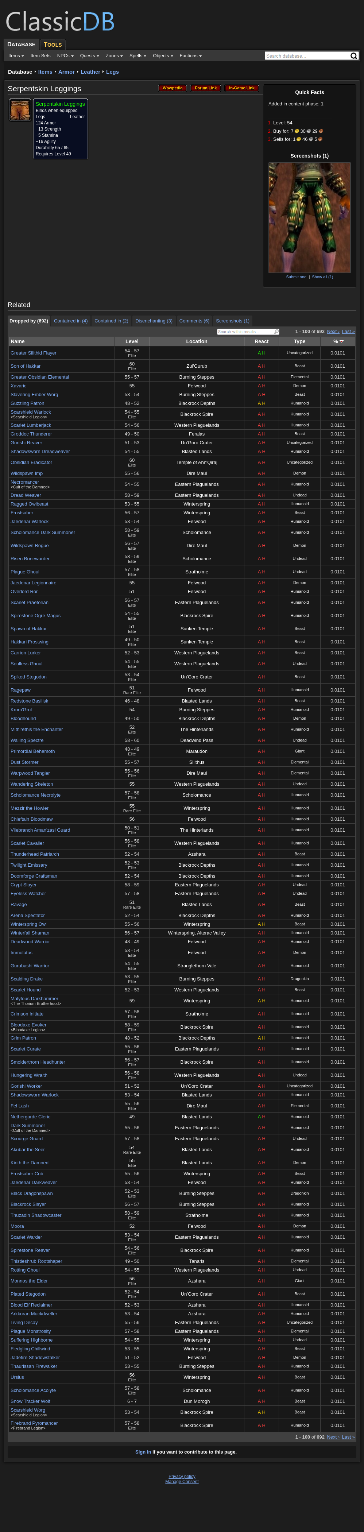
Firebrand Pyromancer (34, 1423)
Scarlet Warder (26, 1237)
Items (45, 72)
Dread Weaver (26, 495)
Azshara (197, 854)
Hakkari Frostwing (30, 642)
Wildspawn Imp (27, 473)
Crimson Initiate (27, 1014)
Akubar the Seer (28, 1149)
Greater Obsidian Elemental (40, 377)
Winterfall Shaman (30, 933)
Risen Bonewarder (30, 558)
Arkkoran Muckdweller (34, 1313)
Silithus (197, 762)
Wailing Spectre (27, 740)
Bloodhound (23, 718)
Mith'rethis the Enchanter (37, 729)
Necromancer (25, 482)
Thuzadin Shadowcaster (36, 1215)
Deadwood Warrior (30, 941)
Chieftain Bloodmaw (32, 819)
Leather (90, 72)
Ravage (19, 904)
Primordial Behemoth (33, 751)
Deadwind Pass (196, 740)
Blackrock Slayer (28, 1204)
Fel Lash (20, 1106)
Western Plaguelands (196, 425)
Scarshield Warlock (31, 412)
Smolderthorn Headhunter (38, 1062)
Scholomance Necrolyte (36, 795)
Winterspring (196, 504)
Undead (300, 495)
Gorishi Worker (26, 1086)
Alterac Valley (211, 933)
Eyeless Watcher (28, 893)
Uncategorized (300, 353)
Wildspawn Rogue (30, 545)
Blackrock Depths (196, 403)
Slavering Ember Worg (34, 394)
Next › (333, 331)
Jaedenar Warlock (30, 521)
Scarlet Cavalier (27, 843)
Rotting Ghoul (25, 1270)
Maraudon (197, 751)
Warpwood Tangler (30, 773)
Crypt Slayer (24, 884)
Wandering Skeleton (32, 784)
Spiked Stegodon (29, 677)
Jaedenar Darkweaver (34, 1182)
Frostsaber (22, 512)
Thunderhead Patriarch (35, 854)
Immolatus (21, 952)
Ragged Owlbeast (29, 504)
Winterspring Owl (29, 924)
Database (20, 72)
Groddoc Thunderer (31, 434)
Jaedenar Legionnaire (34, 582)
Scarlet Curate (26, 1049)
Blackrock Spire (196, 414)
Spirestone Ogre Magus (36, 615)
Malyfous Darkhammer (34, 998)
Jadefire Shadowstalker (35, 1357)
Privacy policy (182, 1476)
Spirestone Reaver (30, 1250)
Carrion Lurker (26, 652)
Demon (299, 385)
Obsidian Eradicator (31, 462)
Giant (300, 751)
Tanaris (197, 1261)
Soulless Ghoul (26, 663)
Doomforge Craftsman (34, 876)
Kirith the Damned (30, 1162)
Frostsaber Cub (27, 1173)
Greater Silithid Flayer (34, 353)
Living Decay (24, 1322)
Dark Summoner (28, 1125)
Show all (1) (322, 277)
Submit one (296, 277)
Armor (66, 72)
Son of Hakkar (25, 366)
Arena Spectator (28, 915)
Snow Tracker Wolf (30, 1401)
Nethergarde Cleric (30, 1116)
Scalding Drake (27, 979)
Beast (300, 366)
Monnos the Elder (29, 1281)
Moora (17, 1226)
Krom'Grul (21, 709)
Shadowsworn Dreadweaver (40, 451)
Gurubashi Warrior (30, 965)
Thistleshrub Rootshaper (36, 1261)
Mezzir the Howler (30, 808)
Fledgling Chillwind (30, 1348)
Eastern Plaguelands (197, 484)
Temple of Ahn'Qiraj (196, 462)
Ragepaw (21, 690)
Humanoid (300, 403)
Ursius (17, 1377)
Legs (112, 72)
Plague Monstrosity (31, 1331)
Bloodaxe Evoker (28, 1025)
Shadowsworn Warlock (35, 1095)
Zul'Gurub (196, 366)
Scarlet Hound (25, 990)
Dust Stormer (25, 762)
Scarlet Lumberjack (31, 425)
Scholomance (196, 532)
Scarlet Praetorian (30, 602)
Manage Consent (181, 1481)
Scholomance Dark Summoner (43, 532)
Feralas (197, 434)
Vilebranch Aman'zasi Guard (40, 830)
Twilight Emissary (29, 865)
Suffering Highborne (32, 1340)
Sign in (143, 1452)
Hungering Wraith (29, 1075)
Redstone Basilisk (29, 701)
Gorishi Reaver (26, 442)
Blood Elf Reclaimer (31, 1305)
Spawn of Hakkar (29, 628)
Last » (348, 331)
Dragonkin (300, 978)
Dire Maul (197, 473)
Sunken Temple (197, 628)
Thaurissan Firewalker (34, 1366)
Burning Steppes (196, 377)
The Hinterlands (197, 729)
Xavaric (18, 385)
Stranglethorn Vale (196, 965)
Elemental (300, 377)
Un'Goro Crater (197, 442)
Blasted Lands (197, 451)
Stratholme (196, 571)
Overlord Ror (24, 591)
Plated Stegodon (28, 1294)
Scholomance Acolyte (33, 1390)
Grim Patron (23, 1038)
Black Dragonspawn (32, 1193)
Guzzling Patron (27, 403)
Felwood (197, 385)
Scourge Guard (27, 1138)
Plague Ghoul (25, 571)
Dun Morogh (197, 1401)
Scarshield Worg (28, 1410)
